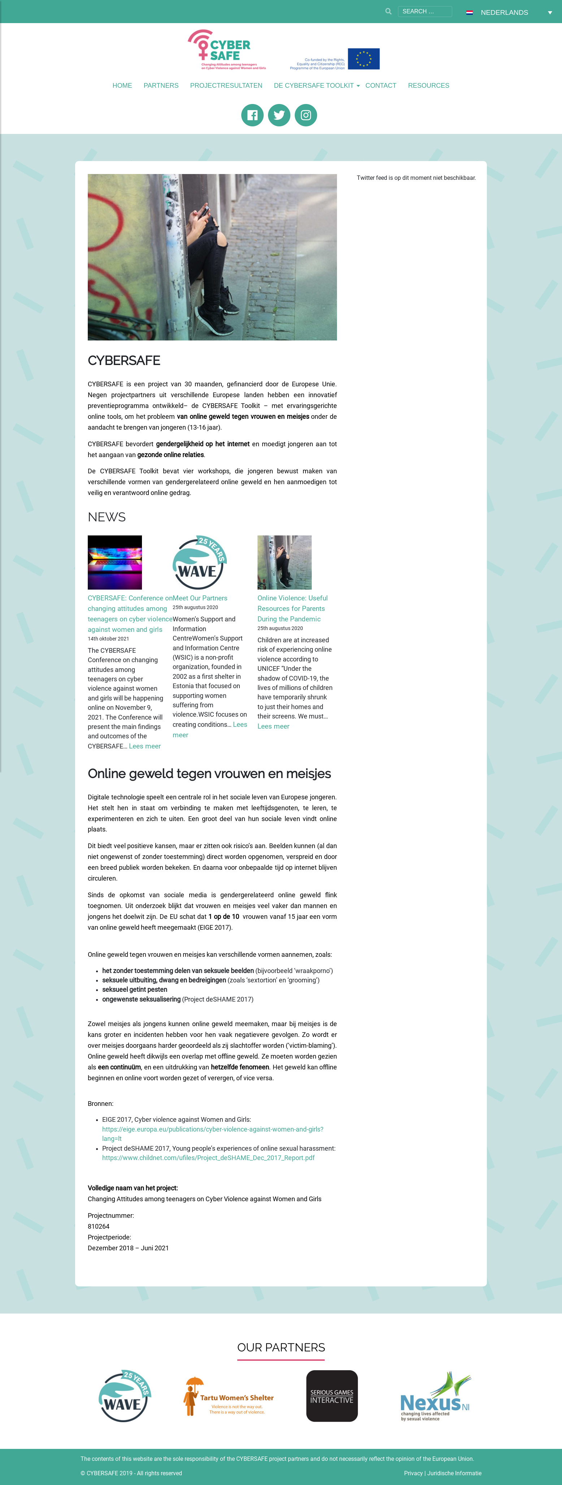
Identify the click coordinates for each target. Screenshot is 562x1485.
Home (122, 85)
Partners (161, 85)
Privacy (413, 1473)
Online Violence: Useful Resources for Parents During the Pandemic (293, 608)
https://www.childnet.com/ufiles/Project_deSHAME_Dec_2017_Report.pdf (208, 1157)
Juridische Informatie (454, 1473)
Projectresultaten (226, 85)
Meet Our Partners (200, 598)
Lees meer (145, 746)
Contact (381, 85)
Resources (429, 85)
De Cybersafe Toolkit (314, 85)
